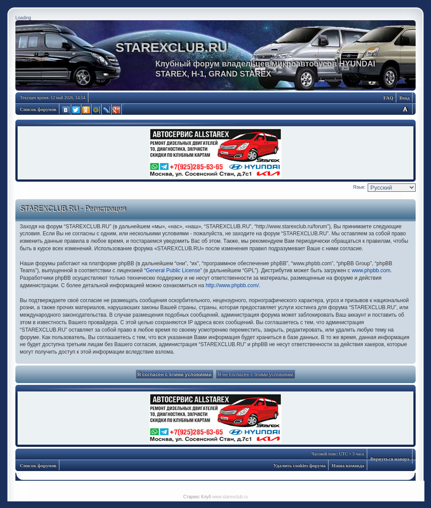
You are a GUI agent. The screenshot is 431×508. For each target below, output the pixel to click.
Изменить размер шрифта (405, 109)
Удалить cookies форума (300, 465)
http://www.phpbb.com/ (232, 285)
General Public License (173, 270)
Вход (404, 97)
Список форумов (38, 109)
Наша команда (348, 465)
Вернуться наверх (389, 458)
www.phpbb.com (371, 270)
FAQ (388, 97)
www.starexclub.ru (230, 496)
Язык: (359, 187)
